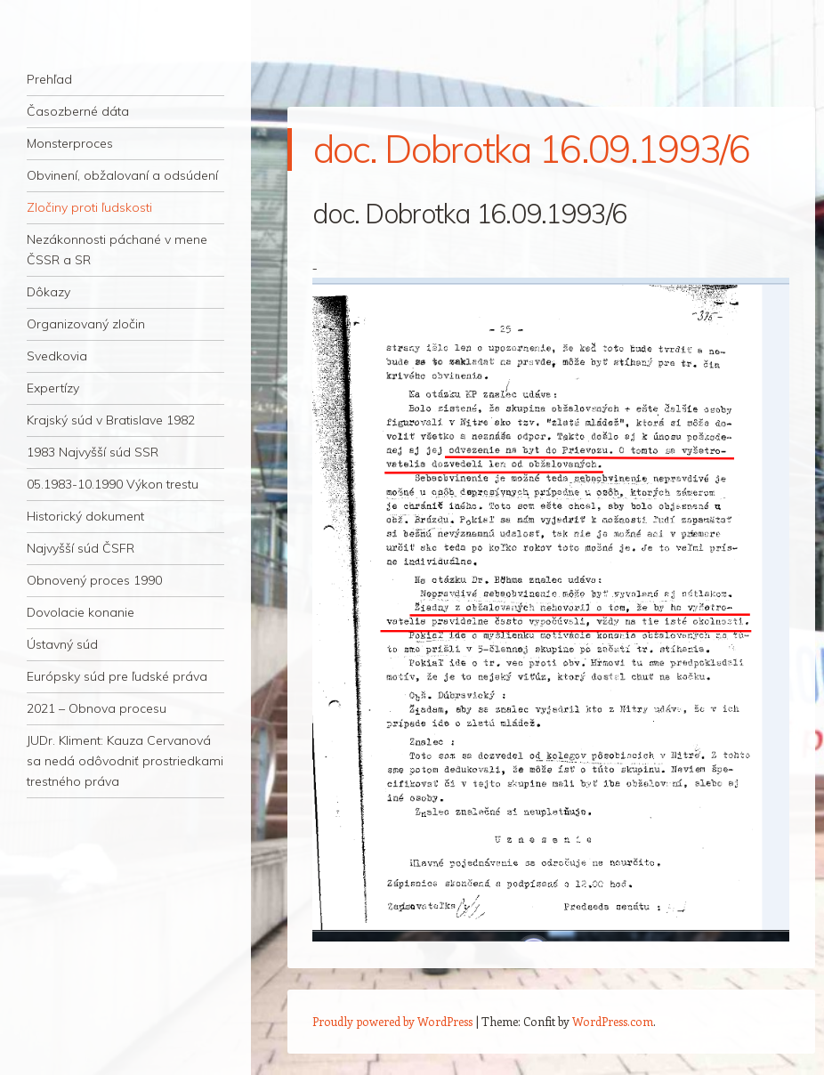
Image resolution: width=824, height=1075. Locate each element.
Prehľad (49, 79)
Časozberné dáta (78, 111)
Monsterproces (70, 143)
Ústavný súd (62, 644)
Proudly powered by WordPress (392, 1021)
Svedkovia (57, 356)
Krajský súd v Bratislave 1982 (111, 420)
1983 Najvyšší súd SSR (92, 452)
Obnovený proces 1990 (94, 580)
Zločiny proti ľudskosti (89, 207)
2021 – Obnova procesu (96, 708)
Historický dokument (85, 516)
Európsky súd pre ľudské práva (117, 676)
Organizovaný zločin (86, 324)
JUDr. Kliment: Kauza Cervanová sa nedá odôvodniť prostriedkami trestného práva (125, 760)
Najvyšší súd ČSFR (80, 548)
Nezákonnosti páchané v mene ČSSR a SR (117, 249)
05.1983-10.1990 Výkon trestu (112, 484)
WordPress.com (612, 1021)
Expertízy (53, 388)
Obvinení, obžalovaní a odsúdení (122, 175)
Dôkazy (48, 292)
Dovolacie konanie (80, 612)
